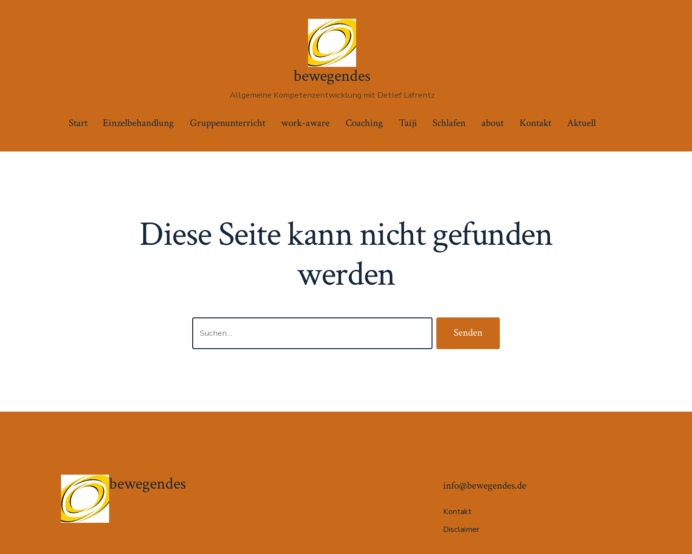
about (493, 122)
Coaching (364, 122)
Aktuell (581, 122)
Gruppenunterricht (227, 122)
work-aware (305, 122)
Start (78, 122)
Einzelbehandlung (138, 122)
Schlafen (449, 122)
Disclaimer (461, 529)
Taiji (408, 122)
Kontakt (535, 122)
